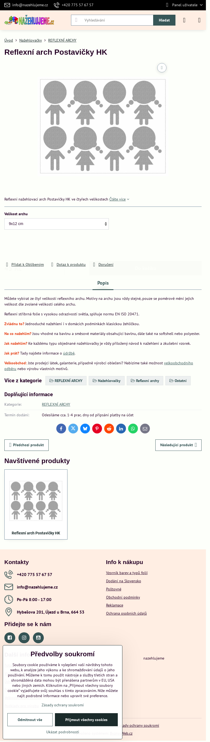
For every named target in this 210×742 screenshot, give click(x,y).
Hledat (164, 20)
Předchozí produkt (26, 445)
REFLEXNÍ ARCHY (56, 404)
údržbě (69, 353)
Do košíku (145, 246)
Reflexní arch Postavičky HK (36, 533)
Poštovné (113, 589)
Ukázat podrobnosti (62, 731)
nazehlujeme (153, 658)
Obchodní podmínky (123, 597)
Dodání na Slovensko (123, 580)
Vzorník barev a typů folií (127, 572)
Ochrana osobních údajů (126, 613)
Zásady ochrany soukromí (138, 725)
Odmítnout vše (30, 719)
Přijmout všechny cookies (86, 719)
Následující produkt (178, 445)
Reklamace (114, 605)
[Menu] (199, 20)
